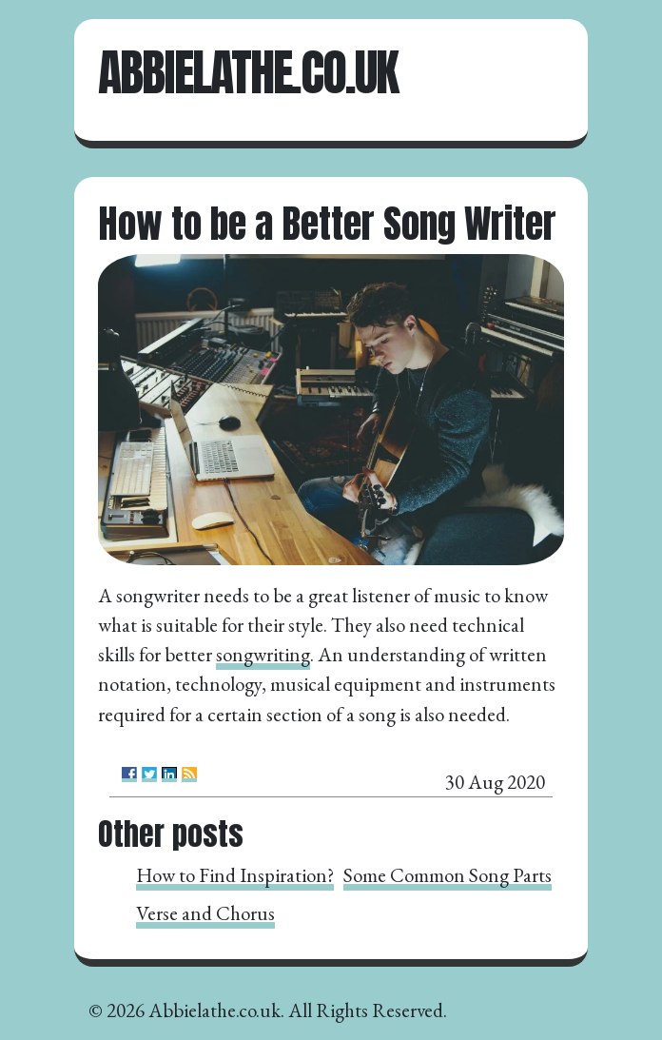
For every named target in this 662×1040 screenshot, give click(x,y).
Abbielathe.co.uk (248, 72)
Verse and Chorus (205, 913)
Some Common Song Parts (447, 875)
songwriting (263, 654)
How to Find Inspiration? (235, 875)
